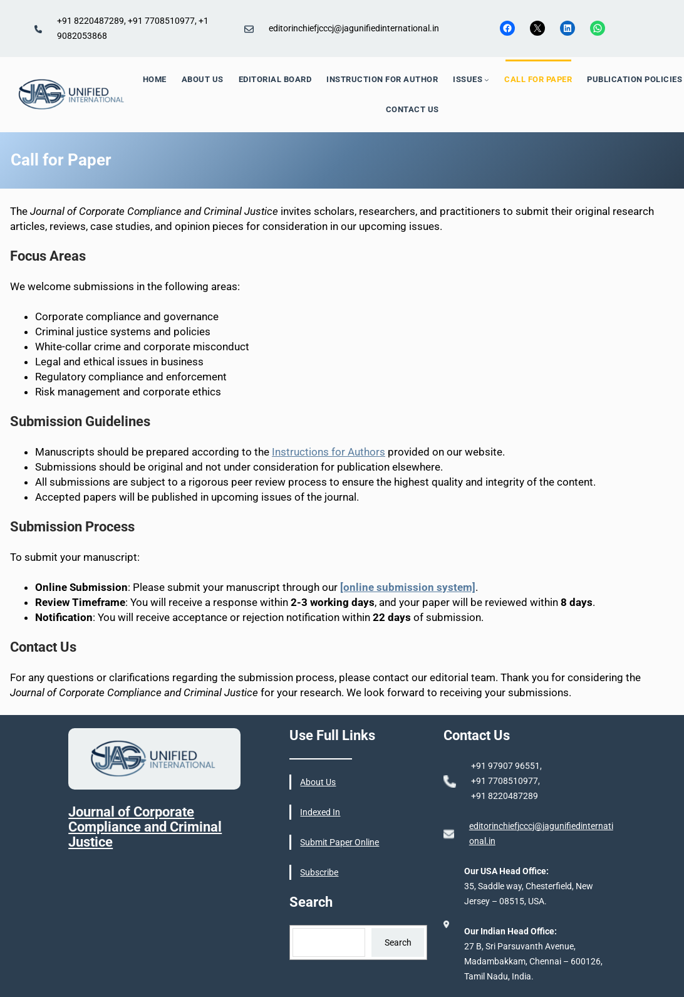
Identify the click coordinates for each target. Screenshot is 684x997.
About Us (318, 782)
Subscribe (319, 872)
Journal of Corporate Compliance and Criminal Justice (145, 827)
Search (398, 942)
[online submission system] (407, 587)
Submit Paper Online (339, 842)
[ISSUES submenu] (486, 79)
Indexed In (320, 812)
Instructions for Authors (328, 452)
